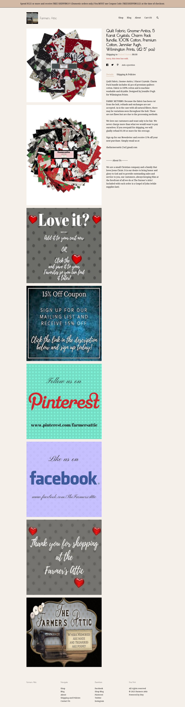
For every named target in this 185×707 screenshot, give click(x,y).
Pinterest (99, 695)
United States (124, 54)
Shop (120, 17)
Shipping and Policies (70, 698)
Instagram (99, 701)
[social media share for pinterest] (118, 65)
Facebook (99, 688)
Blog (129, 17)
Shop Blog (99, 692)
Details (110, 74)
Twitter (98, 698)
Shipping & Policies (126, 74)
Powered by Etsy (136, 695)
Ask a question (128, 65)
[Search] (158, 18)
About (138, 17)
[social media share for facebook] (107, 65)
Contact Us (65, 701)
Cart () (148, 17)
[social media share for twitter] (112, 65)
